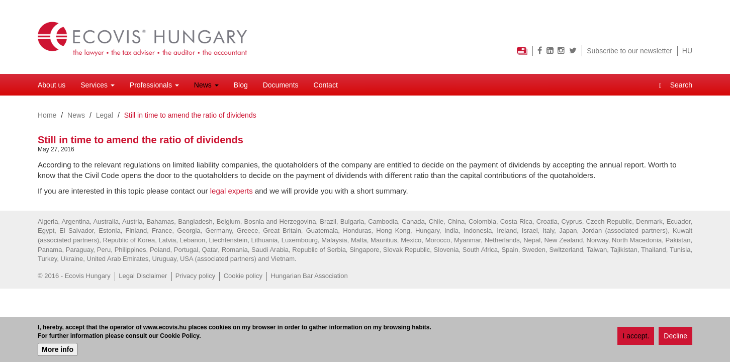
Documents (281, 85)
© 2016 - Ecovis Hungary (74, 276)
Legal (104, 115)
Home (47, 115)
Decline (675, 336)
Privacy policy (195, 276)
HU (687, 51)
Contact (326, 85)
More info (57, 350)
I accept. (635, 336)
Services (97, 85)
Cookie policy (243, 276)
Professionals (154, 85)
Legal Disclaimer (143, 276)
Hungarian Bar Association (308, 276)
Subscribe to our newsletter (629, 51)
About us (51, 85)
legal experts (231, 191)
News (206, 85)
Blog (241, 85)
